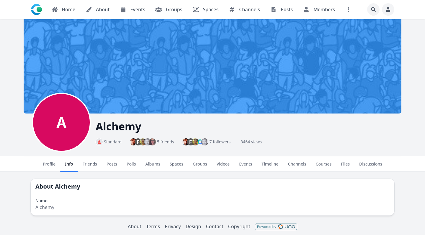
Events (245, 166)
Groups (200, 166)
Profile (49, 166)
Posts (112, 166)
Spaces (176, 166)
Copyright (239, 226)
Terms (153, 226)
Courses (323, 166)
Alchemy (67, 186)
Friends (90, 166)
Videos (223, 166)
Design (193, 226)
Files (345, 166)
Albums (152, 166)
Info (69, 166)
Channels (297, 166)
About (134, 226)
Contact (214, 226)
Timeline (270, 166)
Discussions (370, 166)
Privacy (173, 226)
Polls (131, 166)
